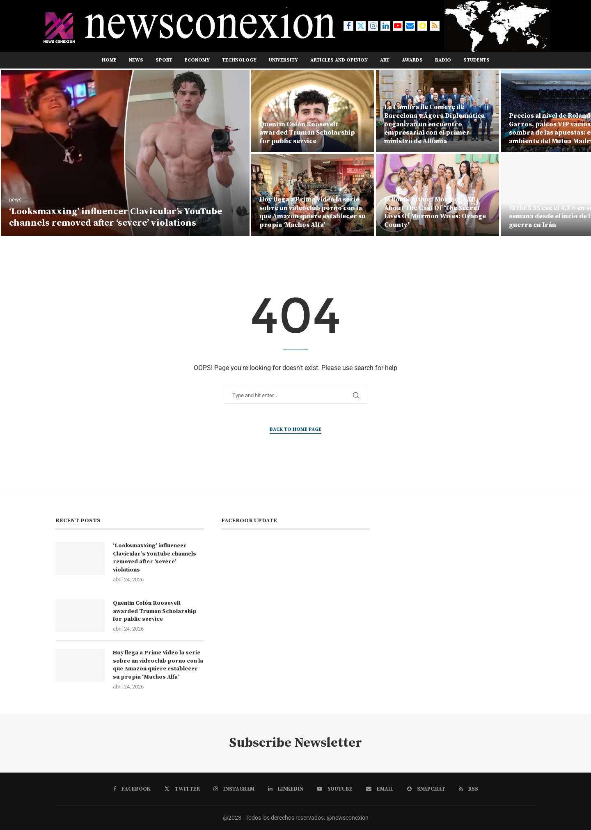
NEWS (136, 60)
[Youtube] (398, 26)
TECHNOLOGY (239, 60)
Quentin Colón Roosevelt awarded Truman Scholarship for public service (307, 133)
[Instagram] (373, 26)
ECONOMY (197, 60)
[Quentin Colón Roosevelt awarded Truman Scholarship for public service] (312, 111)
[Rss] (435, 26)
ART (384, 60)
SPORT (164, 60)
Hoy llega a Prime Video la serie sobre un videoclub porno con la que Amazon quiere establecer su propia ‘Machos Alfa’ (312, 212)
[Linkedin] (385, 26)
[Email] (410, 26)
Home (109, 60)
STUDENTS (476, 60)
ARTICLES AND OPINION (339, 60)
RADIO (443, 60)
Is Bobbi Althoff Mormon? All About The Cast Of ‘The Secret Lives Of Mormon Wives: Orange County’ (435, 212)
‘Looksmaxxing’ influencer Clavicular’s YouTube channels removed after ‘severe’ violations (115, 217)
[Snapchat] (422, 26)
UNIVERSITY (283, 60)
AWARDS (412, 60)
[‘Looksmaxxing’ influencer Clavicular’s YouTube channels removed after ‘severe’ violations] (125, 153)
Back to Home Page (295, 429)
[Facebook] (348, 26)
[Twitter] (361, 26)
